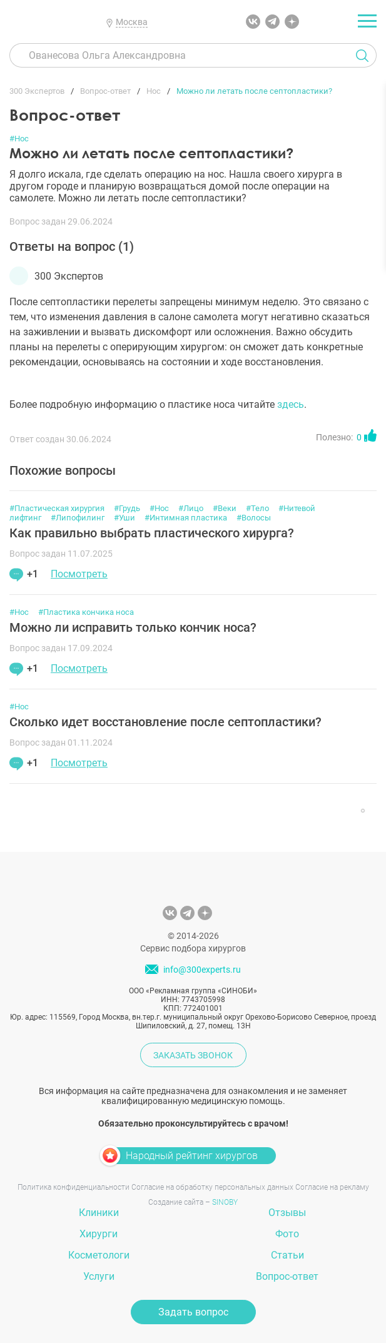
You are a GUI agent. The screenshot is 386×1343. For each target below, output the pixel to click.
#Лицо (190, 508)
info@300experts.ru (202, 970)
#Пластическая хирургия (56, 508)
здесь (290, 404)
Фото (287, 1234)
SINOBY (225, 1202)
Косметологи (99, 1255)
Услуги (98, 1276)
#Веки (224, 508)
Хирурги (98, 1234)
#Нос (19, 138)
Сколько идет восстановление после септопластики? (165, 721)
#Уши (124, 517)
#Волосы (253, 517)
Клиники (99, 1213)
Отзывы (287, 1213)
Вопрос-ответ (287, 1276)
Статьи (287, 1255)
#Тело (257, 508)
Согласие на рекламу (332, 1187)
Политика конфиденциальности (74, 1187)
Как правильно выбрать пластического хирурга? (151, 532)
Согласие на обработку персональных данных (212, 1187)
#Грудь (127, 508)
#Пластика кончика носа (86, 612)
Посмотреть (79, 574)
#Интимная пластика (186, 517)
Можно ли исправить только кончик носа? (132, 627)
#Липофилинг (77, 517)
